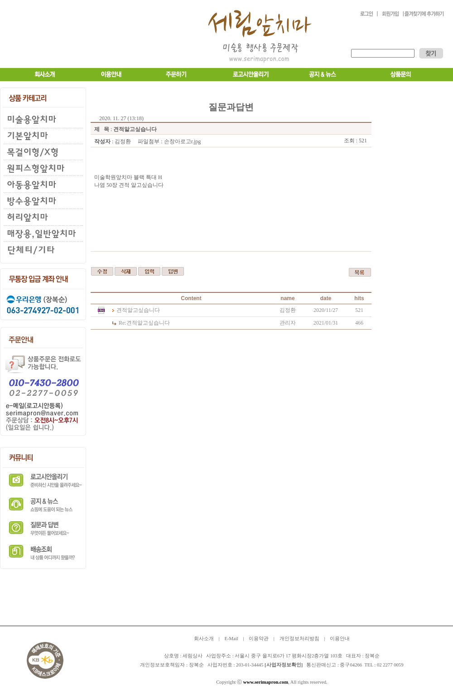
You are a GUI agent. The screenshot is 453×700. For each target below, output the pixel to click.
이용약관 (259, 638)
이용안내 (340, 638)
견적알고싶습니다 (138, 310)
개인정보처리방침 (299, 638)
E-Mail (231, 638)
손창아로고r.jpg (182, 141)
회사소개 (204, 638)
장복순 (196, 664)
